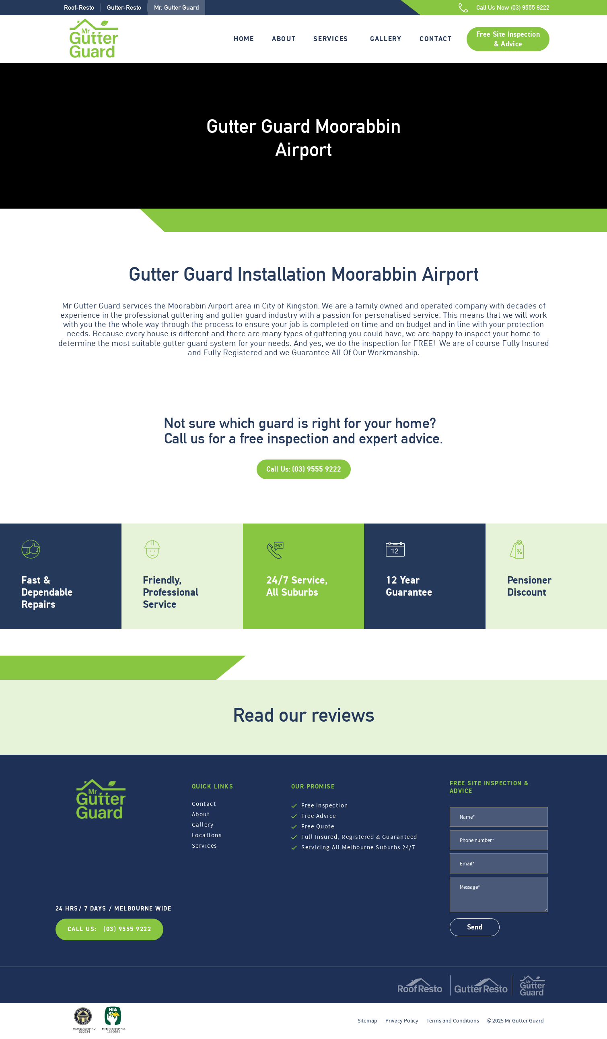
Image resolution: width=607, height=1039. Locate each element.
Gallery (386, 38)
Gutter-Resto (124, 7)
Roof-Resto (79, 7)
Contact (436, 38)
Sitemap (367, 1020)
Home (244, 38)
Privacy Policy (401, 1020)
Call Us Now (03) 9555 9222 (512, 7)
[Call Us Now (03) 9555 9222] (463, 7)
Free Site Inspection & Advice (508, 39)
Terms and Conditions (452, 1020)
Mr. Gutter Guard (176, 7)
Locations (207, 835)
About (284, 38)
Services (330, 38)
